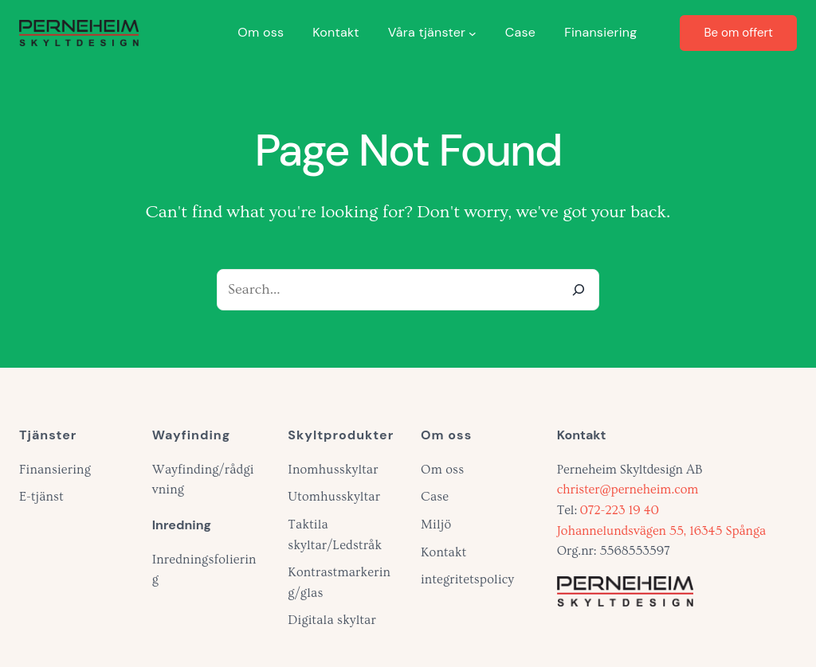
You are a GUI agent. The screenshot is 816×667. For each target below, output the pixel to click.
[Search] (578, 289)
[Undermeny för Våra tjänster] (473, 33)
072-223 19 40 (619, 510)
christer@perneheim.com (628, 489)
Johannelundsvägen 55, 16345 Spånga (661, 531)
